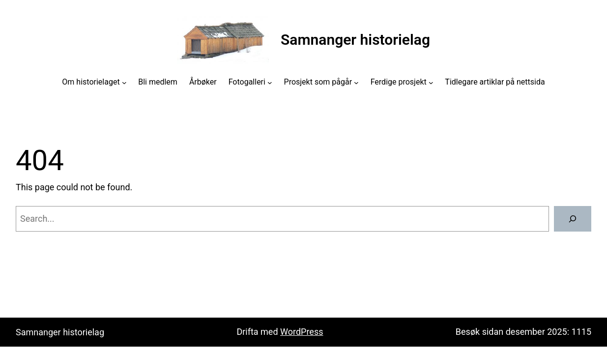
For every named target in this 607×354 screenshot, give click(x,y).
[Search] (572, 219)
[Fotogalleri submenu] (269, 82)
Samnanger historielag (355, 39)
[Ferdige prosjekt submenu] (431, 82)
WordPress (301, 331)
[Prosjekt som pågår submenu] (356, 82)
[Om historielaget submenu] (124, 82)
